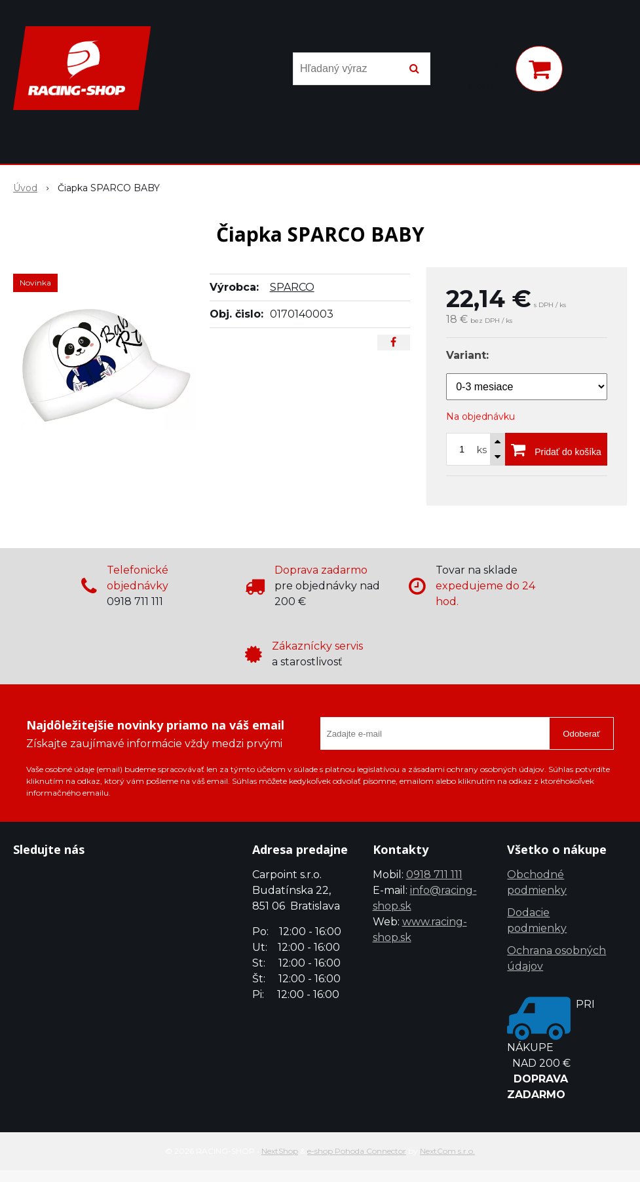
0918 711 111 (434, 874)
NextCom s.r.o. (447, 1151)
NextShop (279, 1151)
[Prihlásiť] (488, 71)
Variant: (467, 355)
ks (482, 450)
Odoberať (581, 734)
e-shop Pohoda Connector (356, 1151)
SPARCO (292, 287)
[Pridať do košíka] (556, 449)
